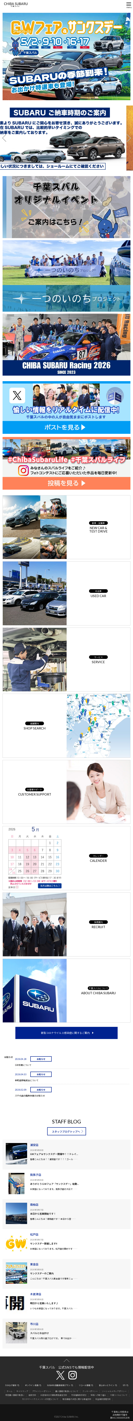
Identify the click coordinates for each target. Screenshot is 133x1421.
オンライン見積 (31, 1385)
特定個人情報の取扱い (15, 1395)
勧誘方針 (32, 1395)
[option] (66, 138)
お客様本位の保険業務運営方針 (53, 1395)
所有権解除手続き (79, 1395)
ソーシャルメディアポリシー (114, 1391)
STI (124, 1385)
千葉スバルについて (118, 1395)
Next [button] (125, 138)
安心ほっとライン (106, 1385)
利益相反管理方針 (103, 1399)
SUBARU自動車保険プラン (58, 1385)
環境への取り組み (98, 1395)
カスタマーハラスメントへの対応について (40, 1399)
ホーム (9, 1391)
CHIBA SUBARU (16, 5)
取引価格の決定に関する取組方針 (77, 1399)
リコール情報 (84, 1385)
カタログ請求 (10, 1385)
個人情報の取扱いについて (66, 1391)
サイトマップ (22, 1391)
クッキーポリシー (90, 1391)
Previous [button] (7, 138)
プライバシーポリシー (41, 1391)
